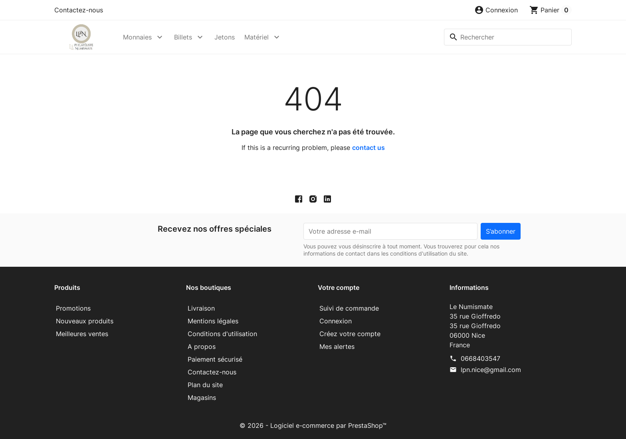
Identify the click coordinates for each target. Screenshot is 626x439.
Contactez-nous (78, 10)
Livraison (201, 308)
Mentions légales (213, 321)
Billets (183, 37)
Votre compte (338, 287)
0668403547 (480, 358)
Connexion (335, 321)
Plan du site (205, 385)
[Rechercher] (508, 37)
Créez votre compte (349, 334)
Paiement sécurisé (215, 359)
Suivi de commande (349, 308)
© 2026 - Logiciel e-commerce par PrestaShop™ (313, 425)
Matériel (256, 37)
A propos (202, 346)
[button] (496, 10)
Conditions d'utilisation (222, 334)
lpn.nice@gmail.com (491, 370)
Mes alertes (337, 346)
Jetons (224, 37)
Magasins (202, 398)
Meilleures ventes (82, 334)
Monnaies (137, 37)
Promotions (73, 308)
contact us (368, 148)
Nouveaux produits (84, 321)
